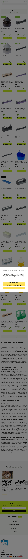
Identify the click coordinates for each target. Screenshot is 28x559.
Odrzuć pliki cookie (14, 287)
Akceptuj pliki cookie (14, 282)
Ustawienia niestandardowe (14, 285)
